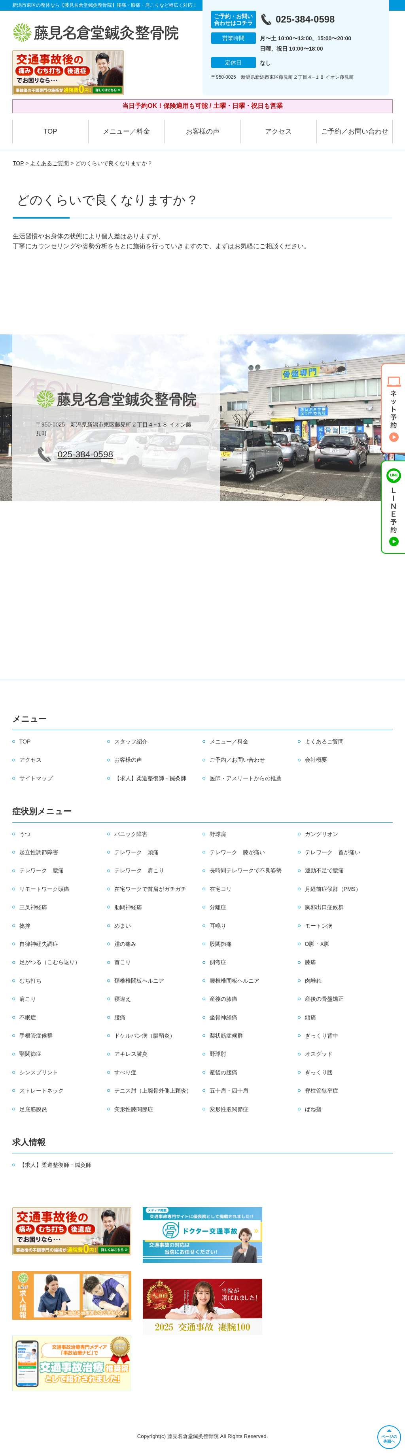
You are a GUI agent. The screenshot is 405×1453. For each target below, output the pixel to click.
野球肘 (218, 1054)
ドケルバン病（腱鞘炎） (144, 1035)
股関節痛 (221, 944)
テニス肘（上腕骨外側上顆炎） (153, 1090)
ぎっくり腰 (319, 1072)
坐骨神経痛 (223, 1017)
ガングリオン (321, 834)
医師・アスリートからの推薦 (246, 778)
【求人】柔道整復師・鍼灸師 (150, 778)
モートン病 (319, 926)
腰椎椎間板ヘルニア (234, 980)
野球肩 (218, 834)
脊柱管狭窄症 (321, 1090)
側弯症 (218, 962)
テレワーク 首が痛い (332, 852)
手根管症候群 (36, 1035)
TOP (50, 131)
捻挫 (24, 926)
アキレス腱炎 (131, 1054)
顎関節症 (30, 1054)
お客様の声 (203, 131)
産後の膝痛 (223, 999)
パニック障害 (131, 834)
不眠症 (27, 1017)
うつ (24, 834)
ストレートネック (41, 1090)
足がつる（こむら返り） (49, 962)
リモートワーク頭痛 (44, 889)
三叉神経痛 (33, 907)
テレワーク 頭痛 (136, 852)
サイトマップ (36, 778)
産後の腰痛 (223, 1072)
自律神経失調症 (38, 944)
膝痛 (310, 962)
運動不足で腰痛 (324, 870)
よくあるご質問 (49, 163)
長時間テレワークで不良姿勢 (246, 870)
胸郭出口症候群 (324, 907)
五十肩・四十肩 (229, 1090)
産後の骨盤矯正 (324, 999)
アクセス (278, 131)
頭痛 (310, 1017)
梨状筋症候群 (226, 1035)
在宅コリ (221, 889)
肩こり (27, 999)
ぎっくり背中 (321, 1035)
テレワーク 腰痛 (41, 870)
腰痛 (119, 1017)
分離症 (218, 907)
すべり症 (125, 1072)
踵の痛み (125, 944)
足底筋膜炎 (33, 1109)
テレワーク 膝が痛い (237, 852)
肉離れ (313, 980)
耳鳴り (218, 926)
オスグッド (319, 1054)
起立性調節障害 (38, 852)
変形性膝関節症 (133, 1109)
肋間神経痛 (128, 907)
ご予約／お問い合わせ (354, 131)
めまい (122, 926)
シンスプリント (38, 1072)
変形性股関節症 (229, 1109)
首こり (122, 962)
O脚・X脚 (317, 944)
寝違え (122, 999)
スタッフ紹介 (131, 741)
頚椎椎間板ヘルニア (139, 980)
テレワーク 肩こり (139, 870)
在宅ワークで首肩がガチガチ (150, 889)
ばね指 (313, 1109)
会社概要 (316, 760)
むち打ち (30, 980)
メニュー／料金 (126, 131)
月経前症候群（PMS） (333, 889)
